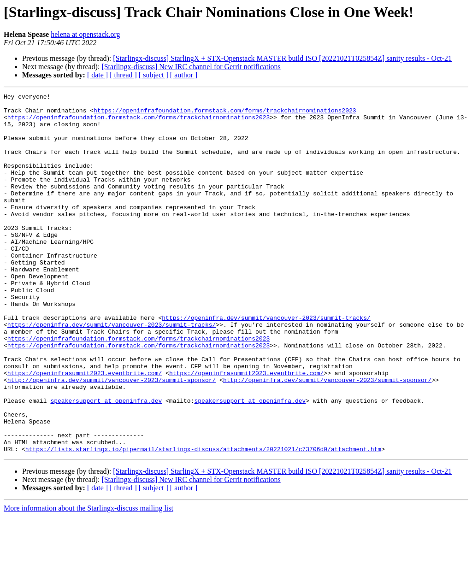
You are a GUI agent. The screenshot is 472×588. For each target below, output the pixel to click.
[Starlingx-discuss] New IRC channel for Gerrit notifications (190, 67)
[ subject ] (153, 75)
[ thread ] (123, 75)
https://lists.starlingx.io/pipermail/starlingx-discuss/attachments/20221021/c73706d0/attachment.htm (203, 521)
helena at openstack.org (85, 34)
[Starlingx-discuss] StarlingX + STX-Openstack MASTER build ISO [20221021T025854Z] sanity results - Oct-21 (282, 58)
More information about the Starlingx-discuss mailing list (88, 580)
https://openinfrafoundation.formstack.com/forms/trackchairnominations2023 (225, 114)
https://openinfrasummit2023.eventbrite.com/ (84, 429)
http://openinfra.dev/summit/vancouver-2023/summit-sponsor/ (111, 438)
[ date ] (97, 75)
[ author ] (184, 75)
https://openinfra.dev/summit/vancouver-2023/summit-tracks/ (266, 363)
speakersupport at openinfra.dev (106, 463)
